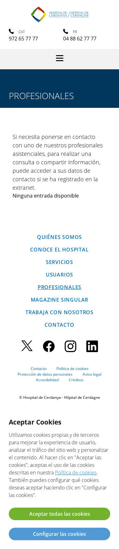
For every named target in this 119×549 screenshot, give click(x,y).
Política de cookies (73, 368)
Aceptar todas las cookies (59, 513)
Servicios (59, 262)
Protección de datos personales (45, 374)
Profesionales (59, 287)
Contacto (59, 324)
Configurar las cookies (59, 534)
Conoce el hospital (59, 249)
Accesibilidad (47, 380)
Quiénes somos (59, 237)
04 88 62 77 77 (79, 38)
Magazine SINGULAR (60, 299)
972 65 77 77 (23, 38)
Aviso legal (92, 374)
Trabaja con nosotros (59, 312)
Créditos (76, 380)
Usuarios (59, 274)
